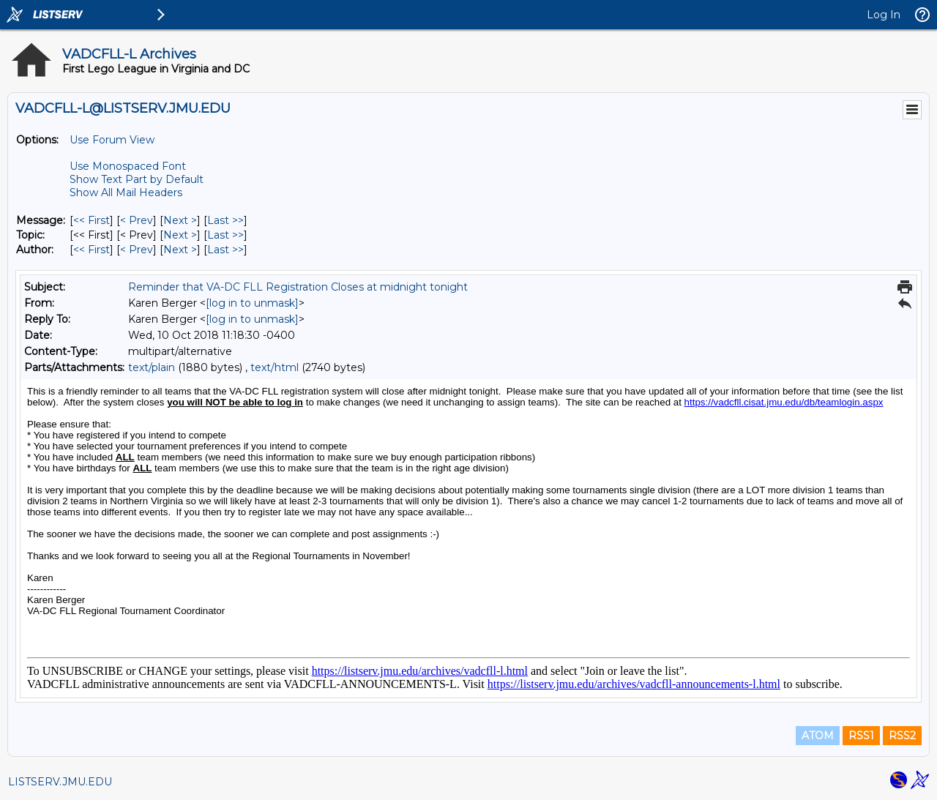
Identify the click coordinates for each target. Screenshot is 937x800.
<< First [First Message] (91, 220)
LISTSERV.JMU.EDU (60, 781)
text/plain (151, 367)
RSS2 (902, 735)
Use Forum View (112, 139)
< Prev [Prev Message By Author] (136, 249)
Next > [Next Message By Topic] (180, 235)
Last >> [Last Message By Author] (225, 249)
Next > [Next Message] (180, 220)
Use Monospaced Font (128, 166)
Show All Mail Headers (126, 192)
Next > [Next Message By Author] (180, 249)
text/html (274, 367)
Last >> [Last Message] (225, 220)
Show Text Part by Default (137, 179)
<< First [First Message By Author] (91, 249)
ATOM (818, 735)
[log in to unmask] (252, 303)
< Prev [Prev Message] (136, 220)
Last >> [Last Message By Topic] (225, 235)
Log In (883, 14)
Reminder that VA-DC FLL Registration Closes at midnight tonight (298, 287)
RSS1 (861, 735)
